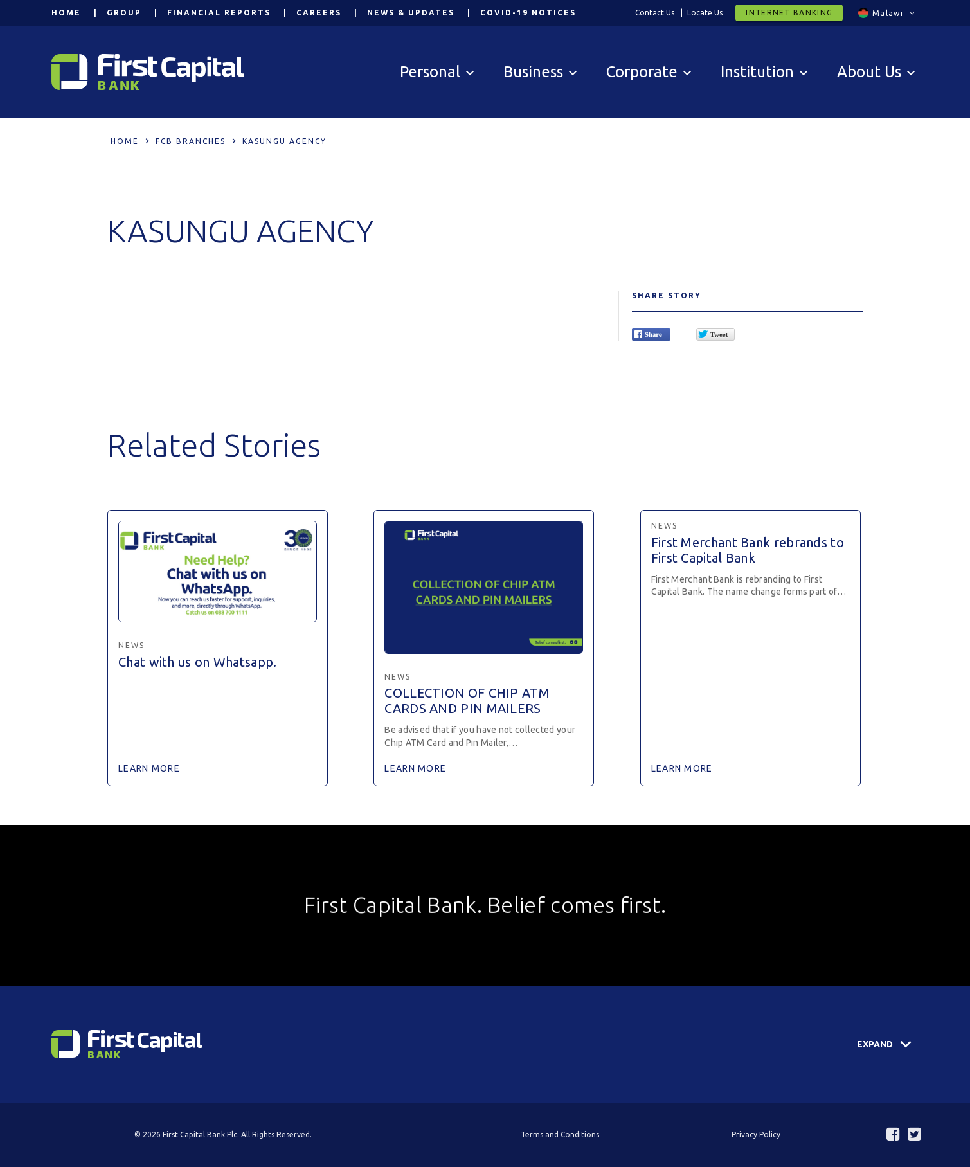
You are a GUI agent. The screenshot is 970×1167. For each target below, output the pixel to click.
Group (124, 12)
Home (66, 12)
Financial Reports (219, 12)
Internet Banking (789, 12)
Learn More (149, 768)
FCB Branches (191, 141)
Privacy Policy (756, 1134)
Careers (318, 12)
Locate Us (705, 12)
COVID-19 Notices (528, 12)
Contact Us (654, 12)
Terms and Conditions (560, 1134)
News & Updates (410, 12)
